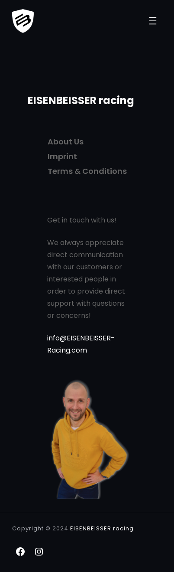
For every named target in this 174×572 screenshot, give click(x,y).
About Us (66, 141)
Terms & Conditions (87, 171)
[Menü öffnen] (153, 21)
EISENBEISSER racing (81, 100)
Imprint (62, 156)
